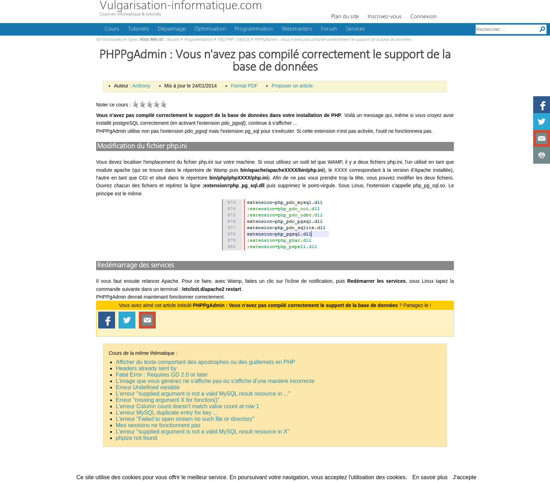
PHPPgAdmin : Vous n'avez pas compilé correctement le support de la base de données (332, 40)
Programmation (254, 29)
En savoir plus (430, 477)
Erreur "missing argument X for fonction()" (168, 400)
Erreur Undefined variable (148, 387)
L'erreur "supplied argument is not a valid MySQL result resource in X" (202, 432)
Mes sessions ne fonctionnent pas (158, 425)
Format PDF (244, 86)
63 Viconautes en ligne (116, 40)
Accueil (173, 40)
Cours (112, 29)
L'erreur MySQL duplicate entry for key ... (167, 413)
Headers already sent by (146, 368)
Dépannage (172, 29)
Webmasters (297, 29)
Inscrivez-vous (385, 17)
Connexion (423, 17)
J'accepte (464, 477)
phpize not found (136, 438)
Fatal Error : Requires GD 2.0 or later (162, 375)
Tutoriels (138, 29)
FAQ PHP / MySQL (233, 40)
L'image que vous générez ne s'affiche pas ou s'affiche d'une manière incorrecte (215, 381)
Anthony (141, 86)
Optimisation (210, 29)
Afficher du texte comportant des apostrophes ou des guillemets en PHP (205, 362)
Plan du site (345, 17)
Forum (329, 29)
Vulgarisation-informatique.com (181, 6)
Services (355, 29)
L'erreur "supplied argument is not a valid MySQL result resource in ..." (203, 394)
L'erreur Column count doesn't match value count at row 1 (187, 406)
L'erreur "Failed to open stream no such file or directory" (185, 419)
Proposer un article (292, 86)
